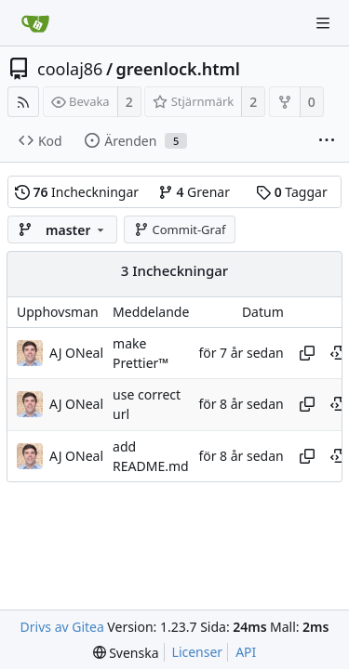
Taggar (291, 192)
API (245, 652)
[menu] (126, 653)
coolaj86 (69, 68)
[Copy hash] (307, 353)
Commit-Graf (179, 229)
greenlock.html (178, 68)
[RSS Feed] (23, 101)
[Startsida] (35, 23)
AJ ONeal (76, 352)
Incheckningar (77, 192)
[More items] (327, 141)
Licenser (197, 652)
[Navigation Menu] (323, 23)
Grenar (194, 192)
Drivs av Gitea (62, 627)
